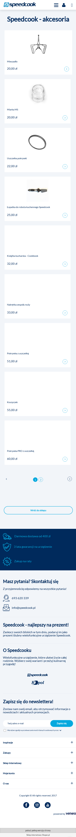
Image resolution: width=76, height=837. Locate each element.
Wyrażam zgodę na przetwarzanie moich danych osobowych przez (34, 730)
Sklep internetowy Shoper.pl (38, 835)
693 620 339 (20, 598)
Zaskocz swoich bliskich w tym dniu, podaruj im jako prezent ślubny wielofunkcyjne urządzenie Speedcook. (37, 633)
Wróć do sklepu (38, 510)
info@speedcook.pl (24, 607)
